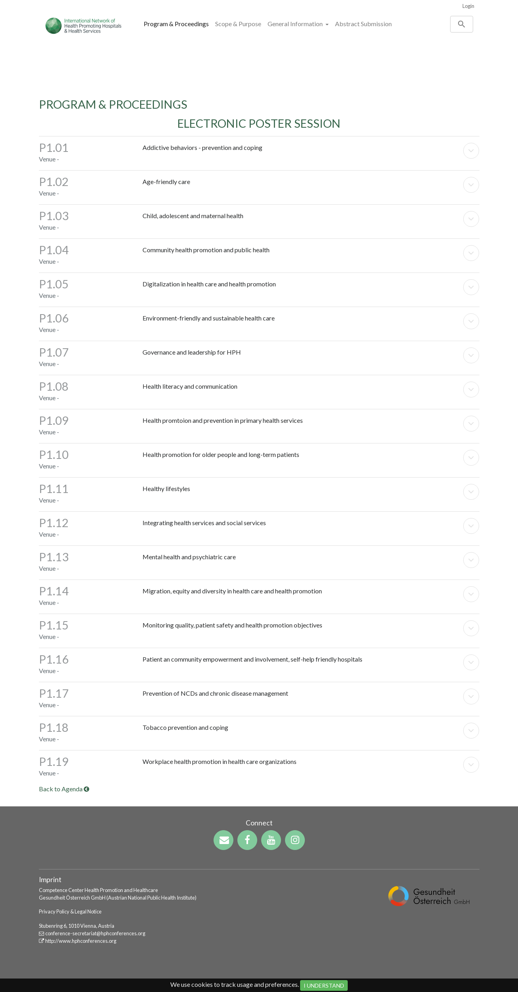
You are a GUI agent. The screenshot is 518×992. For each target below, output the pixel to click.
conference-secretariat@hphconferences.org (95, 933)
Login (468, 6)
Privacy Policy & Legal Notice (70, 911)
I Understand (324, 985)
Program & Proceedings (176, 23)
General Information (296, 23)
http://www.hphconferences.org (80, 941)
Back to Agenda (64, 788)
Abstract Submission (363, 23)
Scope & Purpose (238, 23)
